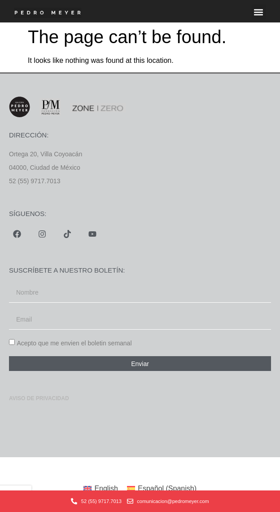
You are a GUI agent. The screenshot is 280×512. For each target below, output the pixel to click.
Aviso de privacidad (39, 398)
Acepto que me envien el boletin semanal (74, 343)
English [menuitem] (106, 488)
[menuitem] (100, 488)
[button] (258, 11)
